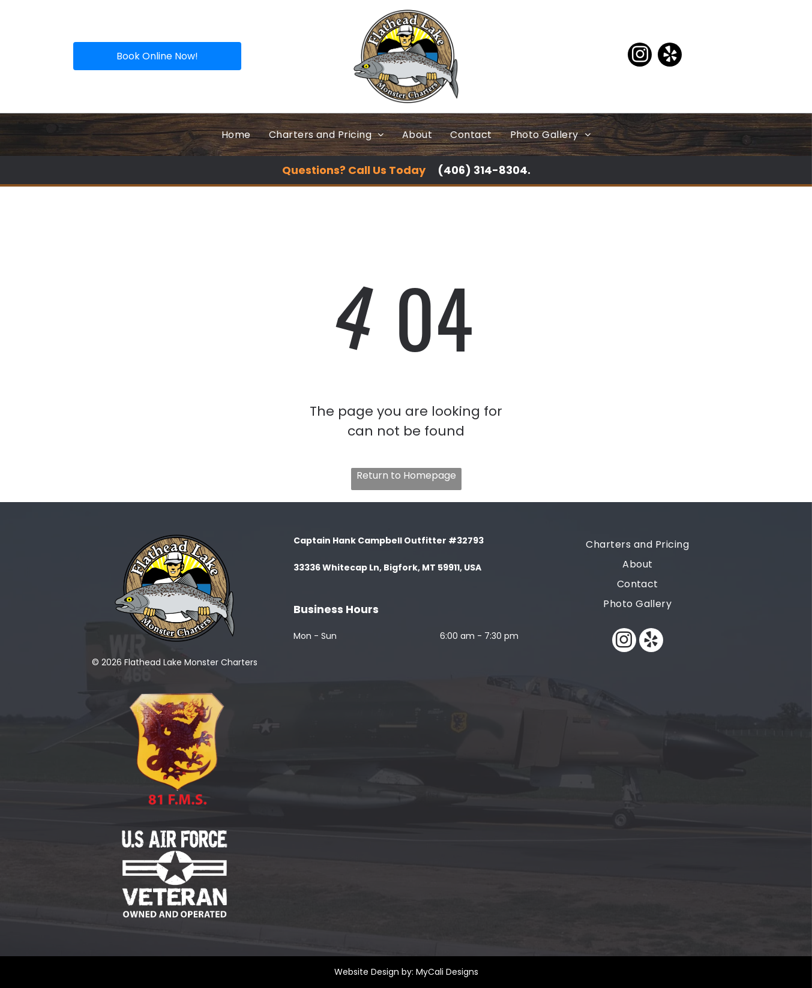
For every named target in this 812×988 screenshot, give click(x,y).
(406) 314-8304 (483, 170)
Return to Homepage (406, 475)
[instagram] (640, 56)
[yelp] (670, 56)
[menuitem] (236, 134)
